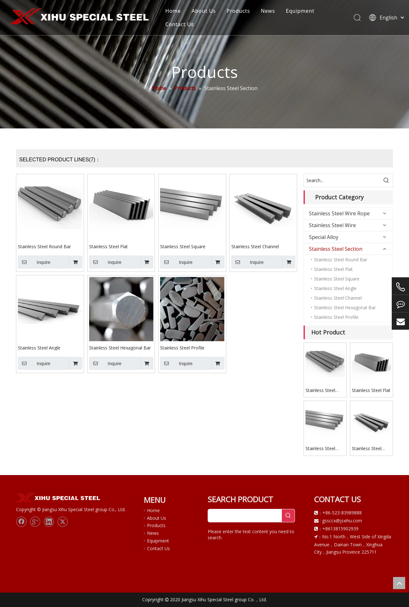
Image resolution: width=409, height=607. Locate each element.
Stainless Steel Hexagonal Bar (120, 347)
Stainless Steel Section (335, 248)
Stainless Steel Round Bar (44, 246)
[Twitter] (63, 522)
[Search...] (342, 180)
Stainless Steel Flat (108, 246)
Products (238, 10)
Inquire (34, 262)
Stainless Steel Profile (182, 347)
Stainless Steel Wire (332, 225)
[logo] (58, 498)
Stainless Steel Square (182, 246)
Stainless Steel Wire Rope (339, 213)
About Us (204, 10)
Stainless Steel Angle (39, 347)
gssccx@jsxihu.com (342, 521)
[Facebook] (21, 522)
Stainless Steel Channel (255, 246)
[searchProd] (245, 515)
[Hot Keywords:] (386, 180)
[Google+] (35, 522)
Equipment (300, 10)
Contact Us (180, 24)
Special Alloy (323, 237)
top (399, 583)
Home (173, 10)
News (268, 10)
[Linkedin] (49, 522)
